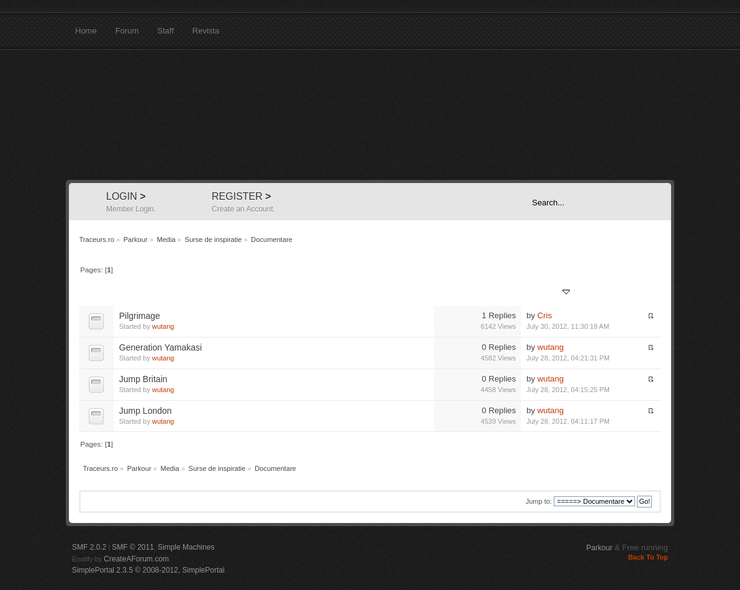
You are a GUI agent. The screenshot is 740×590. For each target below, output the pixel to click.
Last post (548, 292)
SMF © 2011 (133, 547)
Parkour (599, 547)
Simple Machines (186, 547)
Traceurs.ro (370, 114)
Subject (133, 292)
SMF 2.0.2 (89, 547)
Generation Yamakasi (160, 347)
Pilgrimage (139, 316)
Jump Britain (143, 379)
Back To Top (648, 557)
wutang (163, 326)
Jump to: (539, 501)
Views (506, 292)
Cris (545, 315)
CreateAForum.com (136, 559)
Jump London (145, 411)
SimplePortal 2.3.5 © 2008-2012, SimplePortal (148, 570)
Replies (475, 292)
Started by (171, 292)
